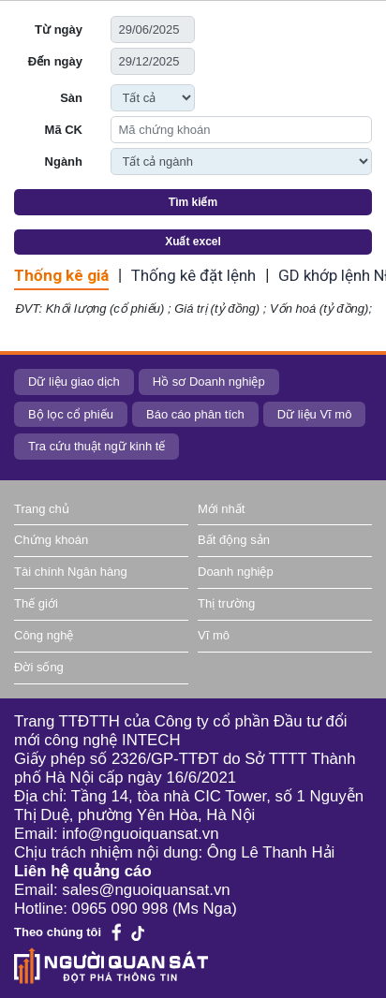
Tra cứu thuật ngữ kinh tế (96, 446)
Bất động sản (234, 540)
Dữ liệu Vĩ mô (314, 414)
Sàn (71, 98)
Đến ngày (55, 61)
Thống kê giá (61, 275)
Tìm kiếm (193, 202)
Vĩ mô (214, 635)
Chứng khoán (51, 540)
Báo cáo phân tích (195, 414)
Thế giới (36, 603)
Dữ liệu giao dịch (74, 381)
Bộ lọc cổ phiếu (70, 414)
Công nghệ (43, 635)
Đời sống (39, 667)
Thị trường (226, 603)
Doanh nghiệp (236, 572)
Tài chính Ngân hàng (70, 572)
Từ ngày (58, 29)
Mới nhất (221, 509)
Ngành (63, 161)
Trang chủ (41, 509)
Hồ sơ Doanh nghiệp (209, 381)
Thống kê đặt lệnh (193, 275)
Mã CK (63, 130)
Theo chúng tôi (57, 932)
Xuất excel (193, 241)
